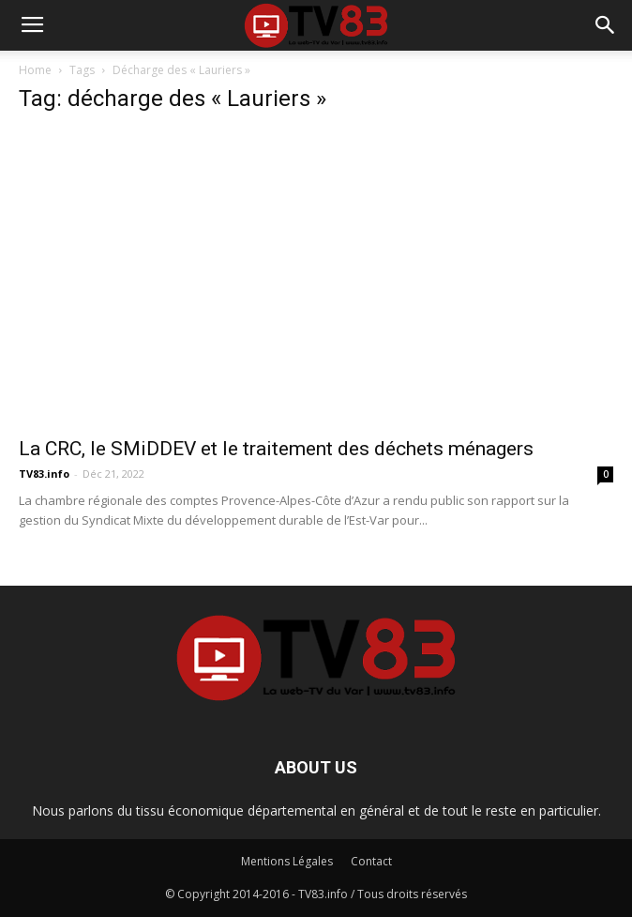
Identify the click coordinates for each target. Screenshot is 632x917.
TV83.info (44, 473)
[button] (605, 25)
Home (35, 70)
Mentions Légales (287, 861)
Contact (371, 861)
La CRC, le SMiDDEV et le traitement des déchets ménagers (276, 448)
